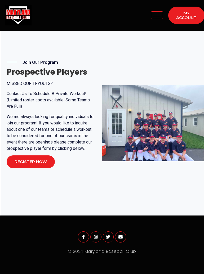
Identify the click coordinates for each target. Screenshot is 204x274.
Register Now (31, 161)
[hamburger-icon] (157, 15)
